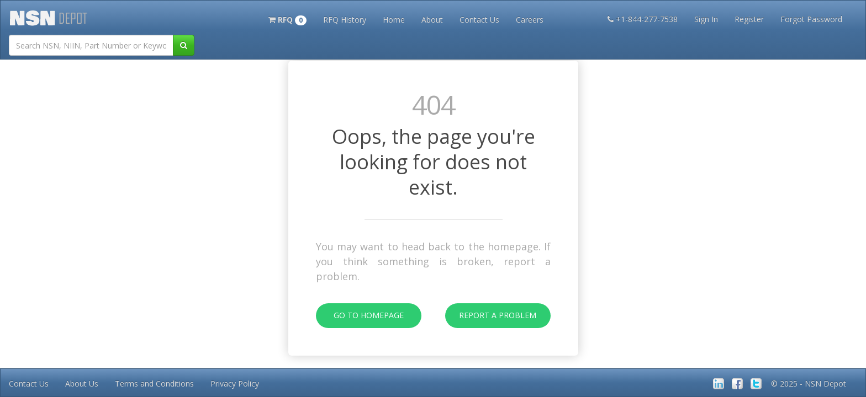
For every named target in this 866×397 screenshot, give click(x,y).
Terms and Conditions (154, 383)
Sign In (706, 19)
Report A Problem (491, 315)
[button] (287, 19)
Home (394, 19)
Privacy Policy (234, 383)
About (432, 19)
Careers (529, 19)
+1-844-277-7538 (643, 19)
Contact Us (479, 19)
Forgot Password (811, 19)
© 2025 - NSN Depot (808, 383)
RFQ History (344, 19)
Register (749, 19)
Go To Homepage (360, 315)
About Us (81, 383)
